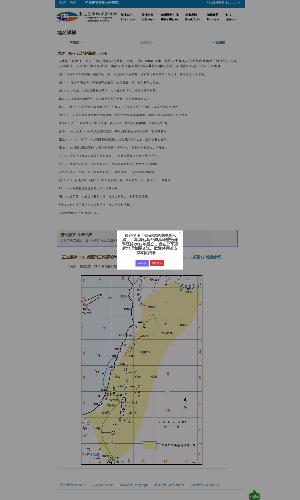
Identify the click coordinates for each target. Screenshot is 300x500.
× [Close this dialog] (180, 233)
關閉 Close (157, 263)
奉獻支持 (142, 263)
